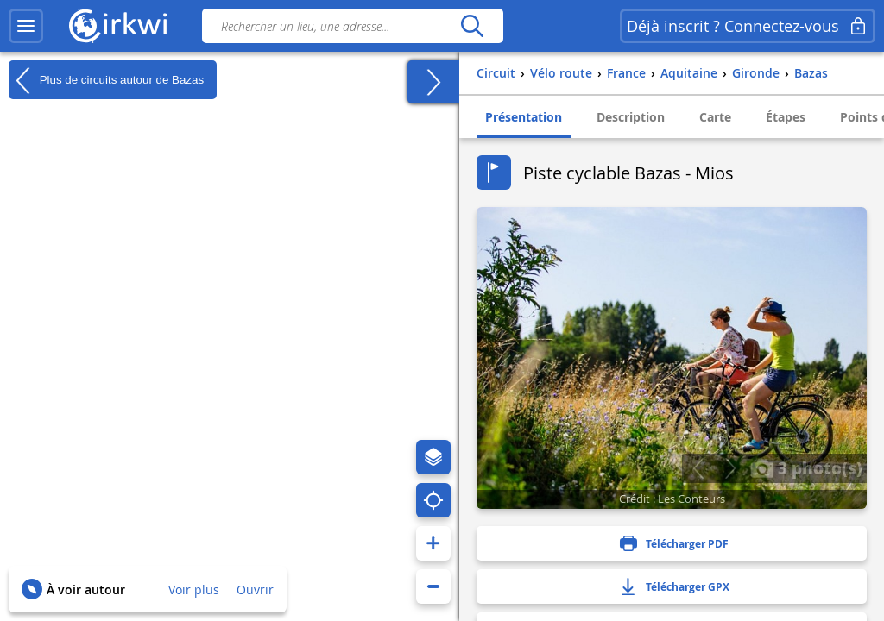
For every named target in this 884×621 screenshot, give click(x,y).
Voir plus (193, 589)
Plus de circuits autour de (106, 80)
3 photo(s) (806, 467)
